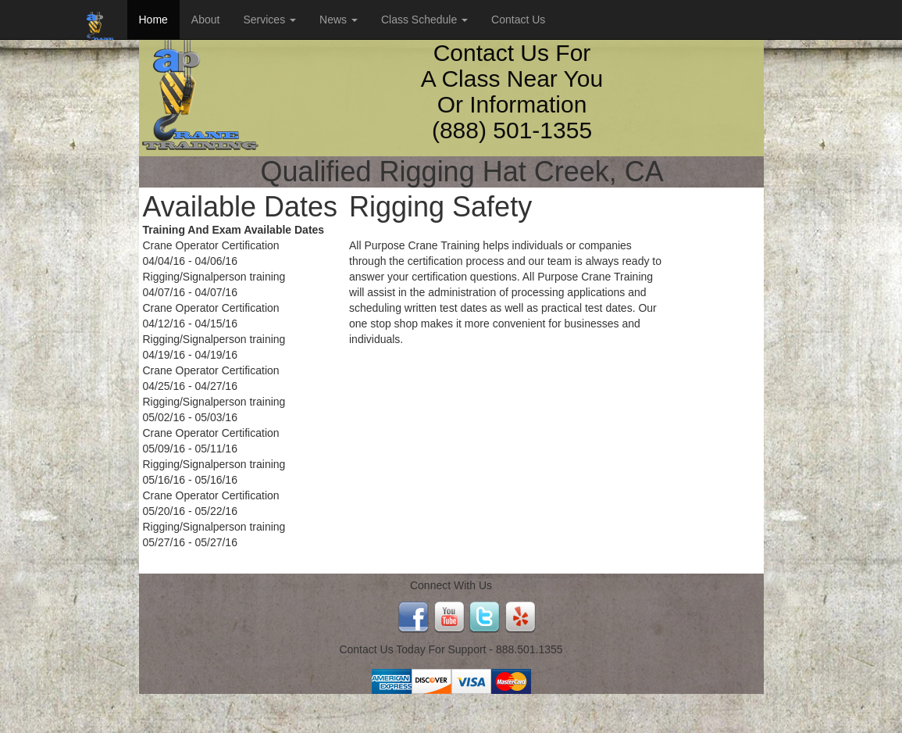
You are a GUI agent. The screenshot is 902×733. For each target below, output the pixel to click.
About (205, 19)
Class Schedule (424, 19)
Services (269, 19)
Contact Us (518, 19)
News (338, 19)
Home (153, 19)
